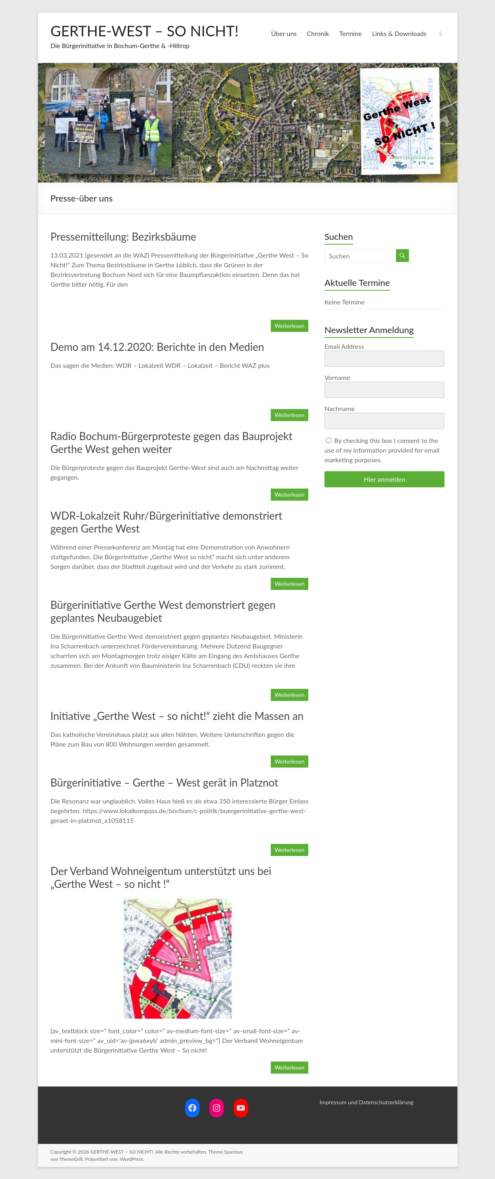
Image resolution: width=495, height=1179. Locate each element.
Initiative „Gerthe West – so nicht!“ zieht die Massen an (177, 715)
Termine (350, 33)
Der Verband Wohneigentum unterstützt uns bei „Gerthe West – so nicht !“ (161, 877)
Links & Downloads (399, 33)
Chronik (318, 33)
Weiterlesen (290, 325)
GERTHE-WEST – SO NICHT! (145, 31)
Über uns (284, 33)
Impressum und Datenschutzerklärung (366, 1102)
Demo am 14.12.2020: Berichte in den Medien (157, 346)
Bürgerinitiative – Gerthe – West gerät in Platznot (164, 782)
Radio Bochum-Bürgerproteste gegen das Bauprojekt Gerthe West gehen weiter (172, 442)
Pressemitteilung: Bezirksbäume (123, 236)
